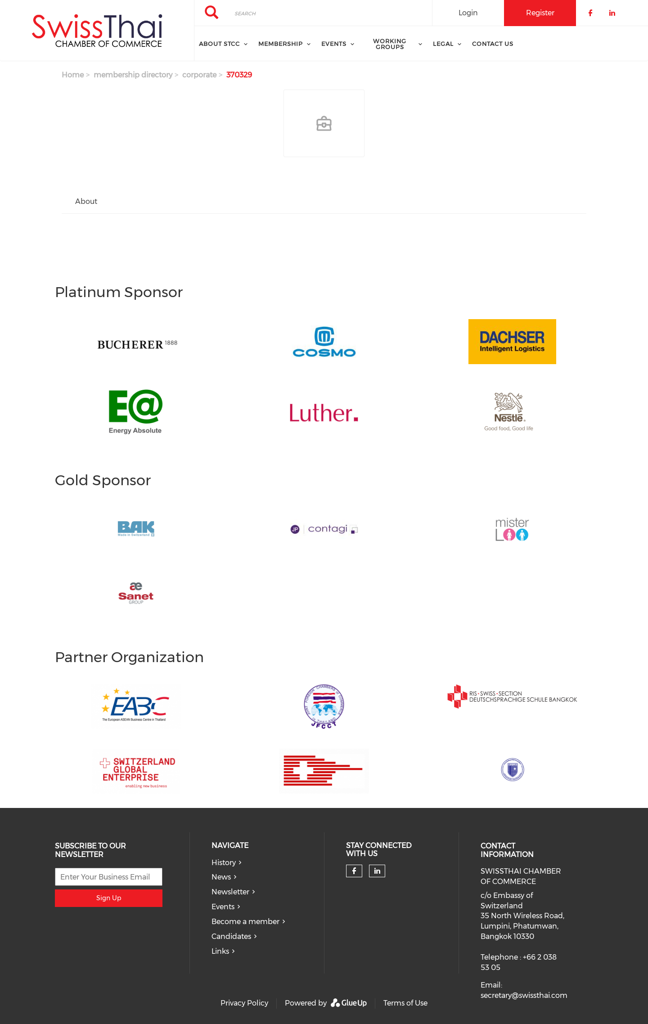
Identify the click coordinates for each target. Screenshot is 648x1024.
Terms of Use (405, 1003)
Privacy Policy (244, 1003)
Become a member (245, 921)
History (224, 862)
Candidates (231, 936)
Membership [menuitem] (280, 43)
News (221, 877)
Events (223, 906)
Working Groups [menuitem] (389, 43)
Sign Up (108, 898)
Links (220, 951)
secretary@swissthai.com (524, 995)
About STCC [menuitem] (219, 43)
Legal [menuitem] (443, 43)
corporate (199, 75)
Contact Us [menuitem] (492, 43)
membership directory (133, 75)
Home (73, 75)
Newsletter (230, 892)
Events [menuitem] (333, 43)
